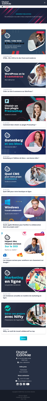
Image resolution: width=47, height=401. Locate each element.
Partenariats (23, 370)
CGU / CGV (23, 399)
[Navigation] (44, 2)
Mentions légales (23, 395)
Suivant (23, 338)
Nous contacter (23, 372)
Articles (7, 6)
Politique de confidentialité (23, 397)
